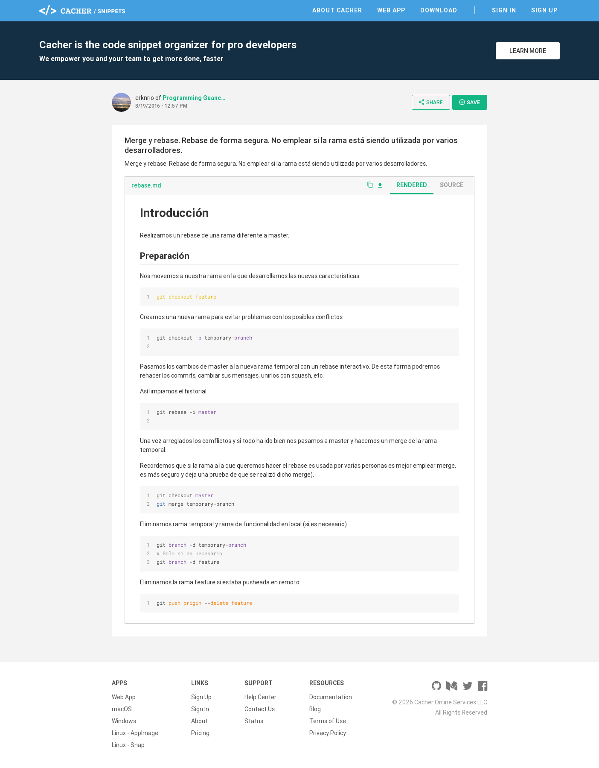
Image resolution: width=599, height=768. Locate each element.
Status (253, 721)
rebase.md (146, 185)
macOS (122, 709)
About (199, 721)
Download (438, 10)
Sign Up (544, 10)
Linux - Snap (128, 745)
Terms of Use (327, 721)
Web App (391, 10)
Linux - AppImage (135, 733)
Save (469, 102)
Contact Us (259, 709)
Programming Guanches (195, 98)
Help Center (260, 697)
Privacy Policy (327, 733)
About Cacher (337, 10)
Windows (124, 721)
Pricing (200, 733)
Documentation (330, 697)
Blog (315, 709)
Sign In (504, 10)
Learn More (527, 51)
